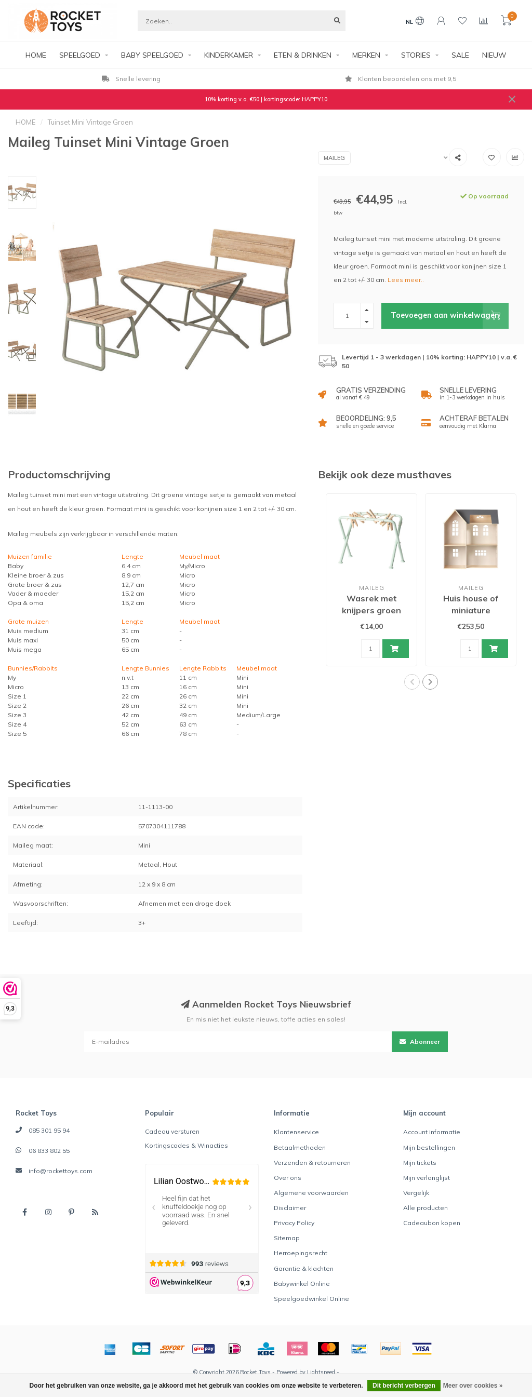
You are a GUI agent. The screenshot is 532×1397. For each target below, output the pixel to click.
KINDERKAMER (228, 55)
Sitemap (287, 1238)
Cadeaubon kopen (431, 1223)
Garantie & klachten (304, 1268)
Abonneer (420, 1041)
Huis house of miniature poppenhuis (471, 610)
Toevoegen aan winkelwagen (450, 316)
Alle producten (425, 1208)
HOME (35, 55)
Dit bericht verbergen (404, 1385)
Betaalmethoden (300, 1147)
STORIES (416, 55)
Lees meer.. (406, 280)
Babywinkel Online (302, 1283)
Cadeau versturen (172, 1131)
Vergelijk (416, 1193)
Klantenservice (296, 1132)
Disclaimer (290, 1208)
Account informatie (431, 1132)
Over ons (287, 1177)
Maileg (334, 158)
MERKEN (366, 55)
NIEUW (494, 55)
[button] (412, 682)
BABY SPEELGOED (152, 55)
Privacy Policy (294, 1223)
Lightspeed (321, 1372)
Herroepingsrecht (300, 1253)
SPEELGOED (79, 55)
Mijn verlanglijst (426, 1177)
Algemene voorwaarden (311, 1193)
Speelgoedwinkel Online (311, 1298)
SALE (460, 55)
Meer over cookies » (473, 1385)
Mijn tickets (419, 1162)
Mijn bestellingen (429, 1147)
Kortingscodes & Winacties (186, 1145)
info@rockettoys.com (60, 1171)
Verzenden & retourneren (312, 1162)
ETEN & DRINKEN (302, 55)
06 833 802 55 (49, 1150)
